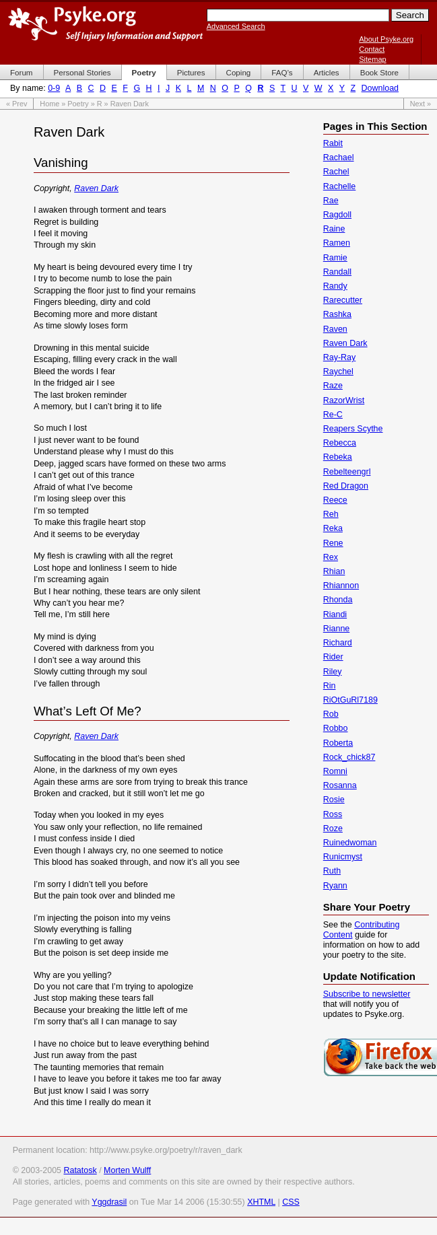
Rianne (336, 628)
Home (49, 104)
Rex (330, 557)
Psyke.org (105, 23)
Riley (332, 671)
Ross (332, 814)
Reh (331, 514)
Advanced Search (236, 26)
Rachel (336, 171)
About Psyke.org (386, 39)
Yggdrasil (109, 1202)
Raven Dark (96, 188)
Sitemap (372, 59)
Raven (335, 329)
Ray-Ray (339, 357)
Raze (333, 385)
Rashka (337, 314)
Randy (335, 286)
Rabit (333, 143)
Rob (331, 714)
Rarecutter (342, 300)
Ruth (332, 871)
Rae (331, 200)
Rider (333, 657)
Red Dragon (345, 486)
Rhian (334, 571)
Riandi (335, 614)
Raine (334, 229)
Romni (335, 771)
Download (380, 88)
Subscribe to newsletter (367, 994)
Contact (371, 49)
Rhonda (338, 599)
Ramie (335, 257)
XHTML (261, 1202)
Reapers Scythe (353, 428)
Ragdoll (337, 214)
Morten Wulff (127, 1170)
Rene (333, 543)
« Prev (16, 104)
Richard (337, 642)
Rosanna (340, 785)
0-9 (54, 88)
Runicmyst (342, 856)
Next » (420, 104)
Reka (333, 528)
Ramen (336, 243)
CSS (291, 1202)
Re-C (333, 414)
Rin (329, 686)
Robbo (335, 728)
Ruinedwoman (350, 842)
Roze (333, 828)
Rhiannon (341, 585)
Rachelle (339, 186)
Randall (337, 272)
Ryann (335, 885)
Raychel (338, 371)
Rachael (338, 157)
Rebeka (337, 457)
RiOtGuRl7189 (350, 700)
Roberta (338, 743)
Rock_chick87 (349, 757)
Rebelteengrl (347, 472)
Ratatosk (79, 1170)
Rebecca (339, 443)
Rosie (334, 799)
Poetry (77, 104)
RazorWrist (343, 400)
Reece (335, 500)
